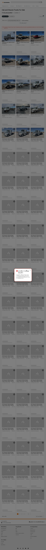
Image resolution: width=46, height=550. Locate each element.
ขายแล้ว (12, 16)
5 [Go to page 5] (24, 509)
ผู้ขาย (16, 525)
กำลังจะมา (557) (5, 16)
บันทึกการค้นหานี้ (23, 23)
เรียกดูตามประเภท (5, 6)
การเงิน (33, 6)
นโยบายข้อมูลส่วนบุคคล (15, 546)
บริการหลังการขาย (27, 6)
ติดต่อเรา (43, 517)
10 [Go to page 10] (28, 509)
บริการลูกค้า (2, 536)
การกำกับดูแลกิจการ (3, 525)
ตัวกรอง (41, 16)
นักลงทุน (2, 526)
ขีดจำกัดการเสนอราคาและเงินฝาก (20, 528)
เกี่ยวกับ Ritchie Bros (3, 523)
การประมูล (12, 6)
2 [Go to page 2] (19, 509)
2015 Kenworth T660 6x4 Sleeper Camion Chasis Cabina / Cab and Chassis (8, 376)
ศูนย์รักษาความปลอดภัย (4, 531)
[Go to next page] (30, 509)
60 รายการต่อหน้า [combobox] (39, 511)
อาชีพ (1, 528)
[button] (14, 20)
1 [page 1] (17, 509)
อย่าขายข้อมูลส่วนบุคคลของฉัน (29, 546)
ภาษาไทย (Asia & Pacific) (6, 517)
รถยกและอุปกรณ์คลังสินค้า (33, 531)
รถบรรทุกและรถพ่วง (32, 526)
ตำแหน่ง (37, 6)
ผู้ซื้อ (16, 523)
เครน (31, 533)
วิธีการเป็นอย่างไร (19, 6)
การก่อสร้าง (31, 523)
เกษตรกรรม (31, 528)
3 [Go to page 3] (21, 509)
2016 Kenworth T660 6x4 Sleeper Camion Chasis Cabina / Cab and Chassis (8, 135)
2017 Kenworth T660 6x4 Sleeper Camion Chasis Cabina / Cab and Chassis (36, 376)
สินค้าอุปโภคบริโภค (32, 525)
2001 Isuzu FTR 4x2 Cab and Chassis (8, 61)
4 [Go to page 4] (23, 509)
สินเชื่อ (16, 526)
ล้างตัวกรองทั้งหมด (25, 20)
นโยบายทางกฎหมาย (21, 546)
